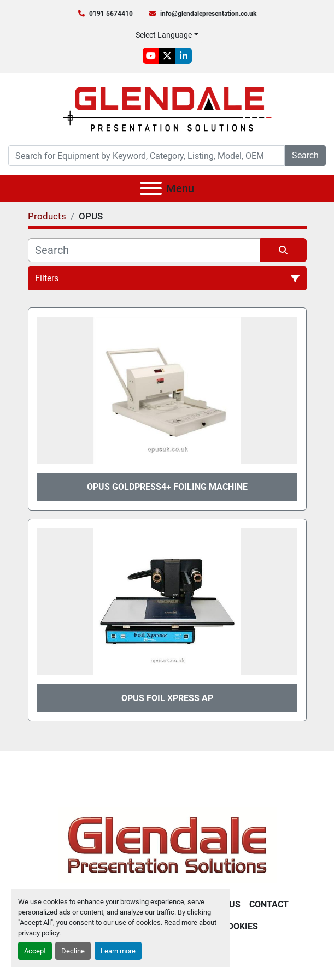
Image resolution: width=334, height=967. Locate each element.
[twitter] (167, 56)
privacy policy (38, 933)
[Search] (146, 155)
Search (305, 155)
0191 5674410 (111, 13)
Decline (73, 951)
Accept (35, 951)
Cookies (240, 926)
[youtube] (151, 56)
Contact (269, 904)
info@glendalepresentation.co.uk (208, 13)
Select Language (164, 35)
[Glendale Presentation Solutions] (167, 844)
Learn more (118, 951)
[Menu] (151, 188)
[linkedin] (183, 56)
